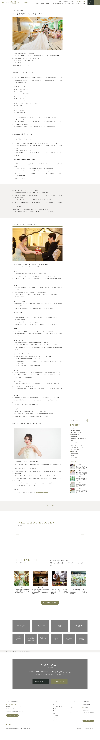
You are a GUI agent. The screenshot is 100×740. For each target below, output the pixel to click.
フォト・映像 (74, 49)
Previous (17, 539)
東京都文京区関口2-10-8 (14, 721)
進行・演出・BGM (18, 10)
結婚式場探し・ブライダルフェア (78, 29)
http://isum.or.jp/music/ (42, 492)
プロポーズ (73, 19)
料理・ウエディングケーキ (77, 38)
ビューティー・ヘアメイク (77, 36)
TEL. (61, 681)
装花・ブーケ (74, 42)
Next (82, 539)
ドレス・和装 (74, 34)
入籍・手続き (74, 27)
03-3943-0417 (13, 714)
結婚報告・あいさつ (75, 25)
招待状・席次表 (74, 44)
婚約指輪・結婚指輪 (75, 21)
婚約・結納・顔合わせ (76, 23)
